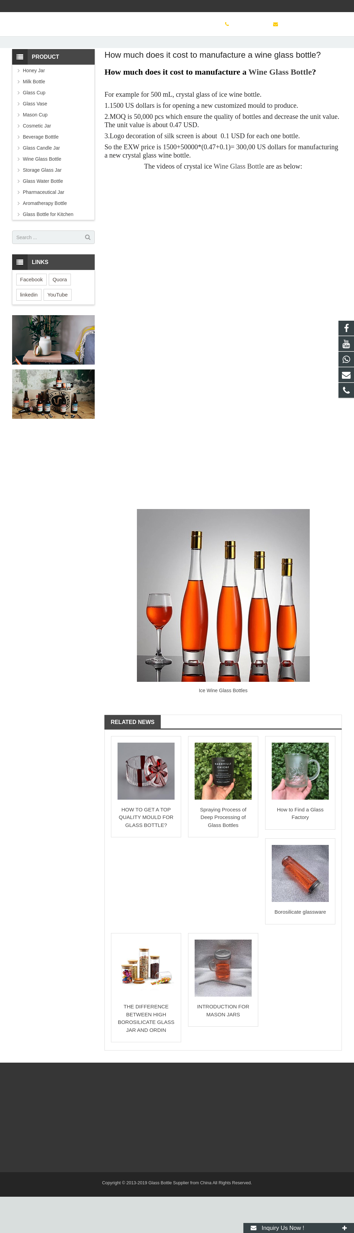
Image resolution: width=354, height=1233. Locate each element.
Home (90, 67)
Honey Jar (34, 107)
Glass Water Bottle (43, 217)
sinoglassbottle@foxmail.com (303, 6)
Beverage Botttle (41, 173)
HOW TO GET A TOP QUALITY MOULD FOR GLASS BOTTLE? (146, 853)
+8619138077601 (242, 6)
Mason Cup (35, 151)
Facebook (31, 316)
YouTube (57, 331)
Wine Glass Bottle (280, 108)
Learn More (116, 67)
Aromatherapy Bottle (45, 239)
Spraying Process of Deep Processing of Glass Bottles (223, 853)
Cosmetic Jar (37, 162)
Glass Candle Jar (41, 184)
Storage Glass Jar (42, 206)
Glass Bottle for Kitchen (48, 250)
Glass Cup (34, 129)
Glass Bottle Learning (177, 54)
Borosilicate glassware (300, 948)
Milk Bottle (34, 118)
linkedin (29, 331)
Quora (60, 316)
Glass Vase (35, 140)
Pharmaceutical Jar (43, 228)
